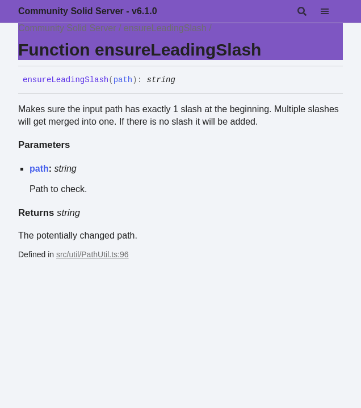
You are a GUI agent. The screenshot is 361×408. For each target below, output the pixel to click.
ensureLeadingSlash (165, 28)
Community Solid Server (67, 28)
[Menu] (331, 11)
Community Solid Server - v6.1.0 (87, 11)
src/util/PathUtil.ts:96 (92, 254)
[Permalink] (184, 80)
